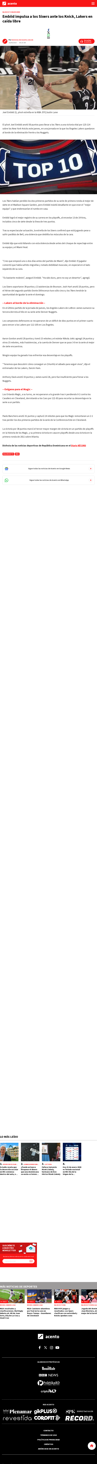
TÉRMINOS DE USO (48, 1435)
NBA (17, 454)
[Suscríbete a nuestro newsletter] (31, 1261)
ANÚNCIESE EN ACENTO (48, 1448)
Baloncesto (8, 454)
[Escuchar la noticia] (87, 41)
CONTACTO (48, 1430)
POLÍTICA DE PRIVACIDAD (48, 1439)
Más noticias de (18, 1286)
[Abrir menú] (93, 3)
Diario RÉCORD (78, 445)
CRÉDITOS (48, 1444)
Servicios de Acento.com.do (22, 40)
